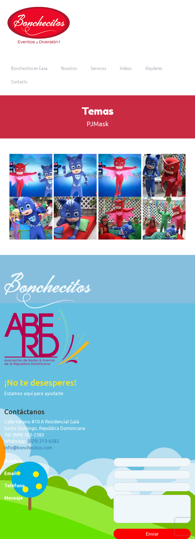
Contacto (19, 82)
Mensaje (13, 497)
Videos (126, 68)
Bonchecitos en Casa (29, 68)
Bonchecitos (38, 25)
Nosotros (69, 68)
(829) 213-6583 (43, 441)
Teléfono (14, 485)
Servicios (98, 68)
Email (10, 473)
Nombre (13, 461)
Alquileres (153, 68)
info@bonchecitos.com (28, 447)
